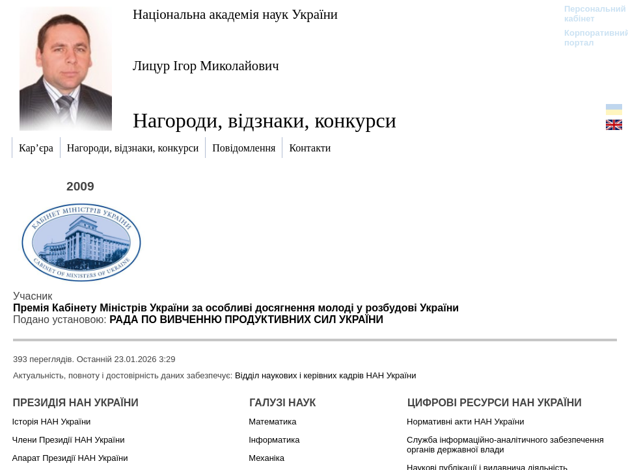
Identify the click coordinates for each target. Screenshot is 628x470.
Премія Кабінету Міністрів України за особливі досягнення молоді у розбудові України (236, 307)
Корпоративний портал (588, 37)
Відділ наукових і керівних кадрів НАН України (325, 375)
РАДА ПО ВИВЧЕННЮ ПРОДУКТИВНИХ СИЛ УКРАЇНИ (246, 319)
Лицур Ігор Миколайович (206, 65)
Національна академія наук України (235, 14)
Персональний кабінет (588, 13)
